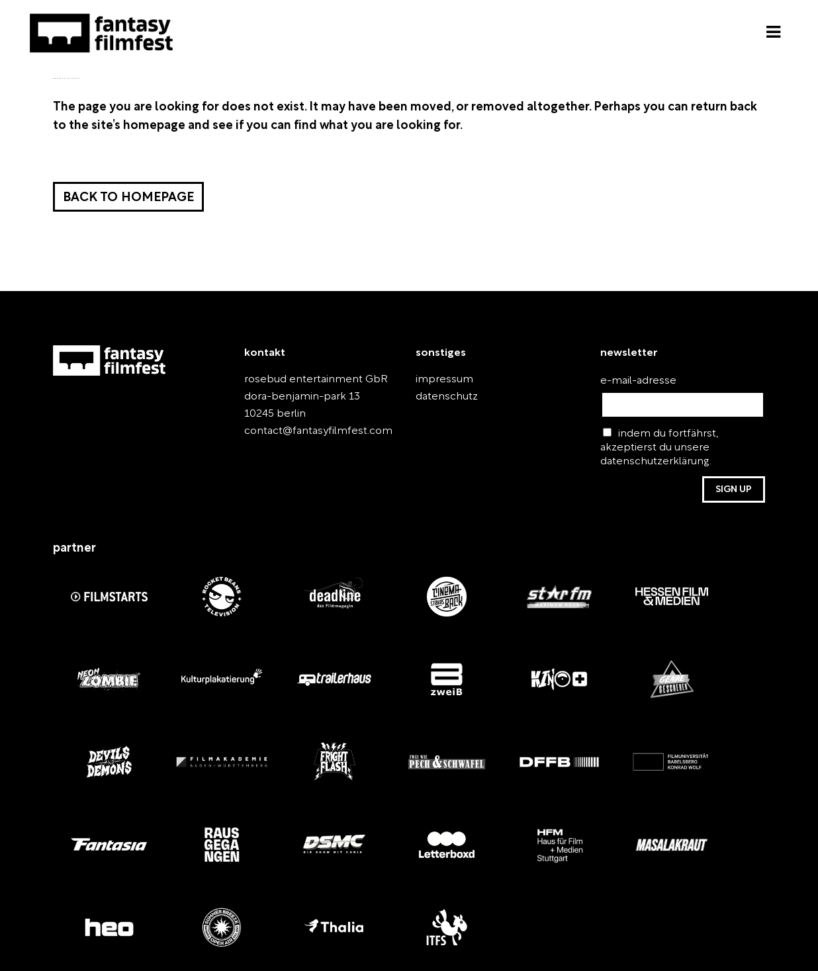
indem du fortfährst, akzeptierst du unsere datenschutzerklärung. (659, 447)
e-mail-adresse (638, 381)
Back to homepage (128, 198)
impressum (444, 379)
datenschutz (447, 396)
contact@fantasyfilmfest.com (318, 431)
